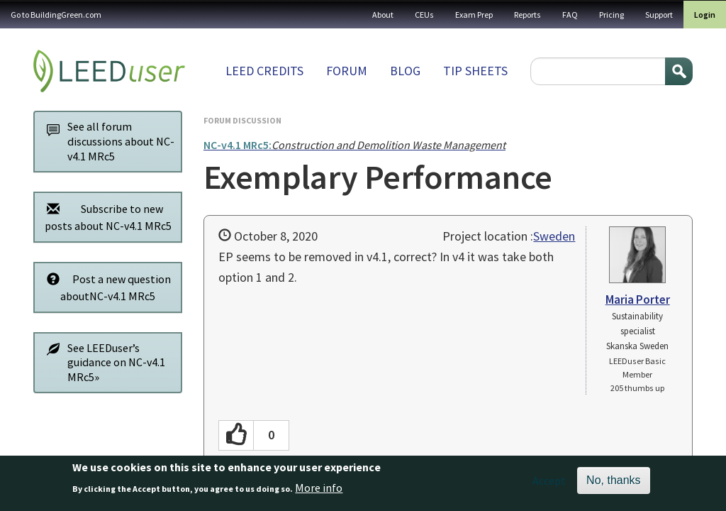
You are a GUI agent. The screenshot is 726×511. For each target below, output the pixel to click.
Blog (405, 70)
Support (659, 14)
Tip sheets (475, 70)
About (382, 14)
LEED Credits (264, 70)
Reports (527, 14)
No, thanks (613, 482)
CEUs (424, 14)
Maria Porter (637, 299)
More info (318, 488)
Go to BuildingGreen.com (56, 14)
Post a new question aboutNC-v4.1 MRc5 (105, 287)
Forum (346, 70)
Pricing (611, 14)
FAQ (570, 14)
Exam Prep (474, 14)
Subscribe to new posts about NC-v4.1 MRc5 (105, 217)
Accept (549, 482)
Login (704, 14)
